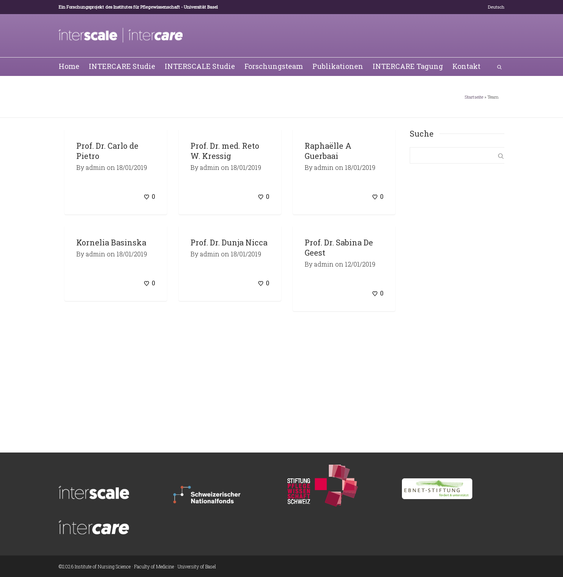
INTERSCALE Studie (200, 66)
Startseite (474, 97)
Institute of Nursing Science (103, 566)
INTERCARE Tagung (408, 66)
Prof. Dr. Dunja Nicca (228, 242)
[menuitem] (496, 7)
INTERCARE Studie (122, 66)
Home (69, 66)
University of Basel (197, 566)
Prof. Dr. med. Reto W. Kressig (224, 151)
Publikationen (337, 66)
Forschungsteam (273, 66)
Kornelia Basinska (111, 242)
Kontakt (466, 66)
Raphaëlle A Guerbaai (328, 151)
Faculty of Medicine (154, 566)
